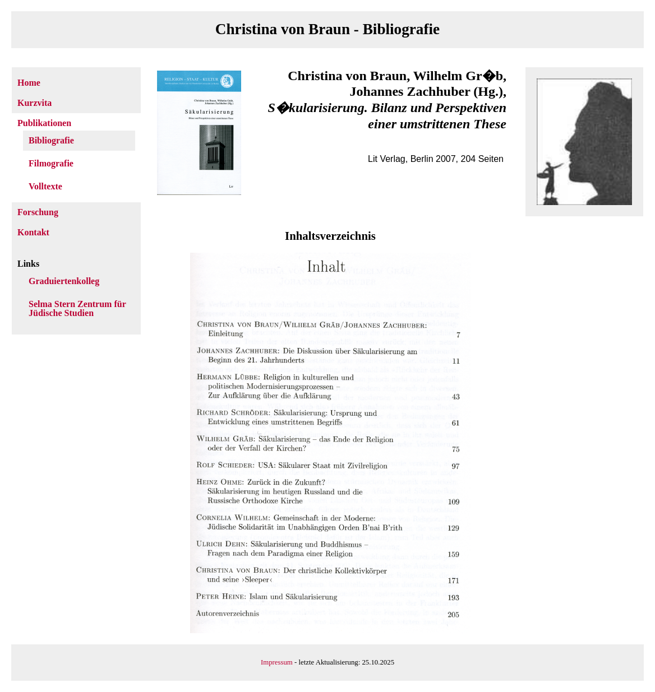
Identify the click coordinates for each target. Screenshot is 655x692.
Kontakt (33, 232)
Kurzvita (34, 103)
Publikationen (44, 123)
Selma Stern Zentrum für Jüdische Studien (77, 308)
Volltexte (45, 186)
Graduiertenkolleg (64, 281)
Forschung (37, 212)
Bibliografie (51, 140)
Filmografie (51, 163)
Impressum (277, 662)
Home (28, 82)
